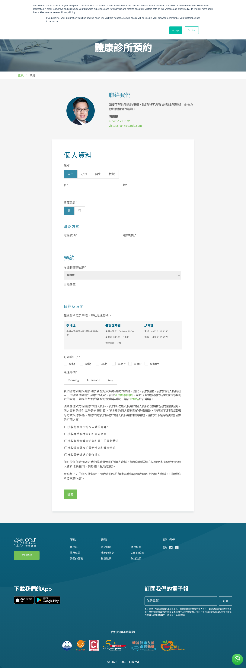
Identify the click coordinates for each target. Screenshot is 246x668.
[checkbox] (122, 175)
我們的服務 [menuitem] (76, 558)
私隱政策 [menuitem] (106, 558)
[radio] (71, 174)
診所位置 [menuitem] (75, 553)
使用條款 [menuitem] (136, 547)
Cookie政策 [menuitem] (137, 553)
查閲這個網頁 (124, 395)
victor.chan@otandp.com (125, 125)
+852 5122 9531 (120, 121)
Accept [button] (175, 30)
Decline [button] (191, 30)
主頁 (21, 75)
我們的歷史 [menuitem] (107, 553)
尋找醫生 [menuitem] (75, 547)
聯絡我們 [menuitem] (136, 558)
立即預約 (26, 555)
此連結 (134, 399)
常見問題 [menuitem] (106, 547)
